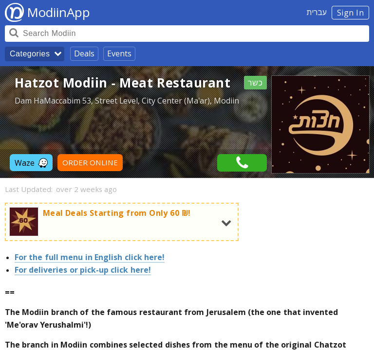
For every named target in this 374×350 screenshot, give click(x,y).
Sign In (350, 13)
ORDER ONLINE (90, 162)
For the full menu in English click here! (90, 257)
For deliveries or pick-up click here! (83, 270)
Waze (31, 163)
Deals (84, 53)
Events (119, 53)
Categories (30, 54)
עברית (317, 12)
